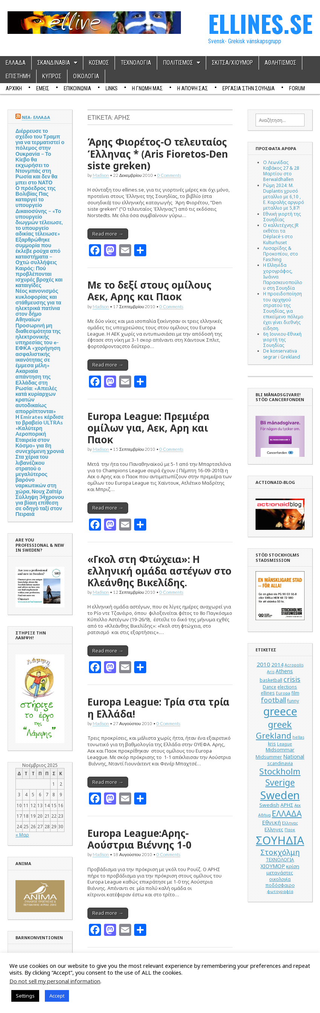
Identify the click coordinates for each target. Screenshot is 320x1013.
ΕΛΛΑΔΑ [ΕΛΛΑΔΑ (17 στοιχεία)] (287, 813)
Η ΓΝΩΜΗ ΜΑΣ (147, 88)
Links (112, 88)
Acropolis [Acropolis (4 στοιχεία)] (294, 665)
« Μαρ (22, 835)
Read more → (107, 233)
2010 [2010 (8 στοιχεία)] (263, 664)
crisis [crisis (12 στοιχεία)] (291, 679)
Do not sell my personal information (54, 981)
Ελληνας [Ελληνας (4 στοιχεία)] (290, 823)
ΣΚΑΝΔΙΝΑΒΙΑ (53, 62)
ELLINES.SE (260, 23)
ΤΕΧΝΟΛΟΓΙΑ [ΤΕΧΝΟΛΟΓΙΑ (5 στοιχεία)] (280, 859)
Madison (101, 175)
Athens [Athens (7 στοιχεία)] (284, 671)
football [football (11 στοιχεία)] (273, 699)
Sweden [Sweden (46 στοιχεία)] (280, 795)
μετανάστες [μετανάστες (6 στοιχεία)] (279, 872)
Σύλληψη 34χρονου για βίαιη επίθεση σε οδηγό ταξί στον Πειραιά (39, 505)
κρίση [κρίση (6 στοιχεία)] (292, 866)
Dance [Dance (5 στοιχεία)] (269, 687)
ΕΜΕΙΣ (42, 88)
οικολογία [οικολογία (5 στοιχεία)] (280, 879)
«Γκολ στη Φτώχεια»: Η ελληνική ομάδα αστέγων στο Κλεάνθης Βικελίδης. (159, 570)
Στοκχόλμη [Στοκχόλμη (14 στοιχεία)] (280, 852)
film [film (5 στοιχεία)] (295, 693)
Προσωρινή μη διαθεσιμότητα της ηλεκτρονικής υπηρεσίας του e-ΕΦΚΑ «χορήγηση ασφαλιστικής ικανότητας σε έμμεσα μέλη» (38, 345)
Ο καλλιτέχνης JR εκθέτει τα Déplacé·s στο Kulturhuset (281, 233)
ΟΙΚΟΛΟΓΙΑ (86, 76)
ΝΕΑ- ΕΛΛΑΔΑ (36, 117)
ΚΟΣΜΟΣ (99, 62)
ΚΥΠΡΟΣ (51, 76)
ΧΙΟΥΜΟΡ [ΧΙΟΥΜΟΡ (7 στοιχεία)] (272, 866)
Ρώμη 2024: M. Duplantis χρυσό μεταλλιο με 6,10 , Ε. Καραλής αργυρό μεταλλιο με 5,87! (283, 196)
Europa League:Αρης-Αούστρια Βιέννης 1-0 (139, 839)
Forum (297, 88)
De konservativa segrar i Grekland (281, 353)
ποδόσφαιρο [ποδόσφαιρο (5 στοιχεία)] (280, 885)
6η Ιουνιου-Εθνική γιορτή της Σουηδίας (282, 339)
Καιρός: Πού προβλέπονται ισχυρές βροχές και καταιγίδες (39, 277)
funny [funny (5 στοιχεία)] (293, 701)
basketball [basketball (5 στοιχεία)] (271, 680)
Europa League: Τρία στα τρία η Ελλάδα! (158, 707)
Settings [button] (25, 995)
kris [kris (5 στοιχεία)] (272, 744)
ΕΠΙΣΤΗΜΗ (18, 76)
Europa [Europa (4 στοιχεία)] (283, 693)
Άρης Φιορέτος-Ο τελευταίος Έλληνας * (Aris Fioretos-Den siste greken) (157, 153)
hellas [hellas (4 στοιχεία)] (298, 737)
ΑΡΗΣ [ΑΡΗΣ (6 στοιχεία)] (286, 805)
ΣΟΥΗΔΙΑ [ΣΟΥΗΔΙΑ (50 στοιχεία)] (280, 840)
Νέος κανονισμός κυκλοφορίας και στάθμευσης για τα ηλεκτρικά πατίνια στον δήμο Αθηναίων (38, 304)
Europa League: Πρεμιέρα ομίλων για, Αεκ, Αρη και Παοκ (148, 427)
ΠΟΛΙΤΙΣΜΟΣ (178, 62)
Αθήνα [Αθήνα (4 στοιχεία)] (264, 815)
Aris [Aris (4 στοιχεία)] (270, 671)
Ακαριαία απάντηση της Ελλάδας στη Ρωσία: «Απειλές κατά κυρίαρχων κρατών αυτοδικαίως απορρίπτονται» (36, 391)
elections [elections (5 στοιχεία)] (287, 687)
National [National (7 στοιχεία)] (293, 756)
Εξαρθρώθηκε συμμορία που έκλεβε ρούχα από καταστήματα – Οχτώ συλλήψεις (37, 251)
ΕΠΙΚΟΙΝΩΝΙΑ (77, 88)
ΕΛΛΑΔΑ (16, 62)
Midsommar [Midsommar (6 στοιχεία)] (280, 749)
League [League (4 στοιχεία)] (284, 744)
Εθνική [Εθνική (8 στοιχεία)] (271, 822)
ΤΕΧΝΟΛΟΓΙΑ (136, 62)
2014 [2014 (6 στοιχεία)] (277, 664)
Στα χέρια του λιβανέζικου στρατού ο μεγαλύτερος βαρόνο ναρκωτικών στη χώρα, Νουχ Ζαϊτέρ (38, 473)
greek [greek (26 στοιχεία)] (280, 724)
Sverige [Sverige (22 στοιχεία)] (280, 782)
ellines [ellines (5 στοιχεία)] (268, 693)
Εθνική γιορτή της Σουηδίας (282, 216)
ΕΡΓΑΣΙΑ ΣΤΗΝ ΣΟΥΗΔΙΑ (248, 88)
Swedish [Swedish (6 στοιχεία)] (269, 805)
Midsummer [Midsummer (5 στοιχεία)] (269, 757)
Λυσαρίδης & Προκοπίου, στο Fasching (280, 253)
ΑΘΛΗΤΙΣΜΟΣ (280, 62)
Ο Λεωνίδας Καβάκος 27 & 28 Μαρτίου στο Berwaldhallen (281, 171)
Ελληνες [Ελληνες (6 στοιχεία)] (274, 829)
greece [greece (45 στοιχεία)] (280, 711)
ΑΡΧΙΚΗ (14, 88)
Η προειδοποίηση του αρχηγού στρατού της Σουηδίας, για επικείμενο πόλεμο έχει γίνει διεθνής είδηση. (283, 311)
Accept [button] (56, 995)
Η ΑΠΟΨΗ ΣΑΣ (192, 88)
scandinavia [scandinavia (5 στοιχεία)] (280, 763)
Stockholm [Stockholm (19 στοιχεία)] (279, 771)
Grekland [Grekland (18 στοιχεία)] (273, 735)
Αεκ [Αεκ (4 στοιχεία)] (297, 805)
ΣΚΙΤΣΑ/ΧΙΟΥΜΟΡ (232, 62)
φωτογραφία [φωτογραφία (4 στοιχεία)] (280, 891)
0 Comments (169, 175)
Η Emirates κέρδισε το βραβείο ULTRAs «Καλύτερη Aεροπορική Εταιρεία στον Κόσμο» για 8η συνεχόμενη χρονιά (39, 434)
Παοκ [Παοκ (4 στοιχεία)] (290, 829)
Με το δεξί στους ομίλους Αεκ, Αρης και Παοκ (149, 290)
